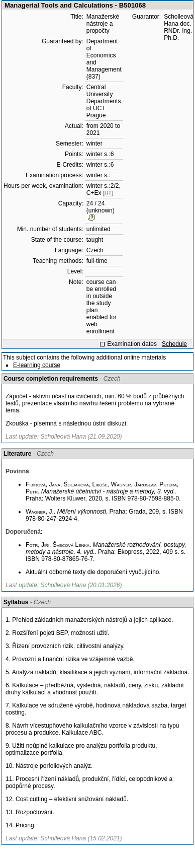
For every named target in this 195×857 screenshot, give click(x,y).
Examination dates (132, 343)
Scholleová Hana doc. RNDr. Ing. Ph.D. (178, 27)
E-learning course (36, 365)
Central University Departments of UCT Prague (103, 101)
